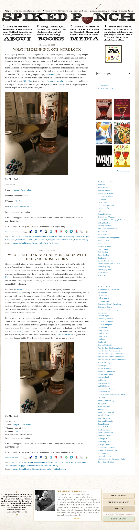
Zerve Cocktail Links (106, 462)
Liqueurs (35, 469)
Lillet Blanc (28, 81)
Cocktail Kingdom (105, 324)
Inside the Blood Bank (106, 371)
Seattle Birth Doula (105, 261)
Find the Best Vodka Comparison (111, 357)
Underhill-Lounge (105, 456)
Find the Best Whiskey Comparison (112, 360)
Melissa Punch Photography (109, 237)
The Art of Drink (104, 427)
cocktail (18, 236)
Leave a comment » (12, 232)
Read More (78, 518)
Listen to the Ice (104, 383)
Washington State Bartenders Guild (111, 459)
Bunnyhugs (102, 313)
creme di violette (41, 236)
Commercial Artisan (106, 196)
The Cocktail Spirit (105, 433)
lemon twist (20, 240)
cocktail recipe (20, 462)
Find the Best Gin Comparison (110, 348)
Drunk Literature (104, 214)
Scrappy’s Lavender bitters (21, 206)
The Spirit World (104, 444)
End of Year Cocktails (57, 236)
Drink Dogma (103, 330)
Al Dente (101, 185)
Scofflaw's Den (104, 406)
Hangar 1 (9, 277)
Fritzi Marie (102, 231)
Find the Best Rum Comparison (110, 351)
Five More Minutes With (107, 229)
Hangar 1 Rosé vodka (22, 190)
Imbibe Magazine (104, 368)
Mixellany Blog (104, 392)
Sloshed (101, 409)
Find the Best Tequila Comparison (111, 354)
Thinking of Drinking (106, 447)
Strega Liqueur (103, 424)
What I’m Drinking (51, 466)
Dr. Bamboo (102, 327)
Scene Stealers (103, 255)
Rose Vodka (50, 74)
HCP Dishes (102, 234)
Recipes (35, 243)
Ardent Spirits (103, 298)
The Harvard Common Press (109, 264)
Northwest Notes (104, 246)
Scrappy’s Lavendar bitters (58, 81)
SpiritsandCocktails (105, 421)
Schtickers (102, 258)
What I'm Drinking (81, 240)
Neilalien (101, 243)
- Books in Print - (118, 495)
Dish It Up (102, 211)
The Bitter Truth (104, 430)
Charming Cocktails (105, 319)
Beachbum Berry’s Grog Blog (109, 304)
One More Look (41, 240)
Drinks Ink (102, 342)
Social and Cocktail (105, 415)
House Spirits (103, 365)
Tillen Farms (103, 272)
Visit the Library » (123, 171)
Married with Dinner (106, 389)
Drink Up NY (103, 336)
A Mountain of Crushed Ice (108, 289)
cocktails (30, 462)
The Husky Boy (104, 267)
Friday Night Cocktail (74, 236)
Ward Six (101, 275)
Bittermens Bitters (105, 307)
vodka (71, 240)
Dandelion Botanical (106, 205)
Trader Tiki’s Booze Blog (108, 450)
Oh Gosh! (101, 398)
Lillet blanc (30, 240)
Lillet (84, 462)
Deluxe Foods (103, 208)
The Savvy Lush (104, 441)
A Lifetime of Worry (106, 182)
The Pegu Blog (103, 438)
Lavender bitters (63, 335)
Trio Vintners (103, 453)
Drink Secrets (103, 333)
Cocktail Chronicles (105, 321)
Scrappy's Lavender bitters (58, 240)
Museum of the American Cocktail (111, 395)
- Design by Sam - (118, 519)
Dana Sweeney (103, 202)
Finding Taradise (104, 226)
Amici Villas (103, 188)
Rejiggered (102, 403)
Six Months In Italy (105, 88)
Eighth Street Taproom (107, 217)
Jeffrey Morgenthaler (106, 374)
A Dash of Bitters (104, 286)
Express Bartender (105, 345)
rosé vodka (19, 289)
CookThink (102, 199)
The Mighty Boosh (105, 270)
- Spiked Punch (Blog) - (118, 502)
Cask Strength (103, 316)
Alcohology (102, 295)
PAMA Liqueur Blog (106, 400)
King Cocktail (103, 377)
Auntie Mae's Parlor (105, 193)
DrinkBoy (102, 339)
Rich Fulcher (103, 252)
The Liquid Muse (104, 436)
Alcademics (102, 292)
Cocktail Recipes (28, 236)
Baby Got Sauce (104, 301)
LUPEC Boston (104, 386)
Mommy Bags (103, 240)
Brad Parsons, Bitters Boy (108, 310)
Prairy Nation (103, 249)
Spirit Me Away (104, 418)
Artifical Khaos (104, 191)
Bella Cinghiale (104, 85)
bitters (12, 236)
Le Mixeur (102, 380)
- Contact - (118, 508)
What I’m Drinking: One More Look (47, 49)
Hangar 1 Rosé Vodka (73, 462)
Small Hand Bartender (106, 412)
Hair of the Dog (104, 362)
